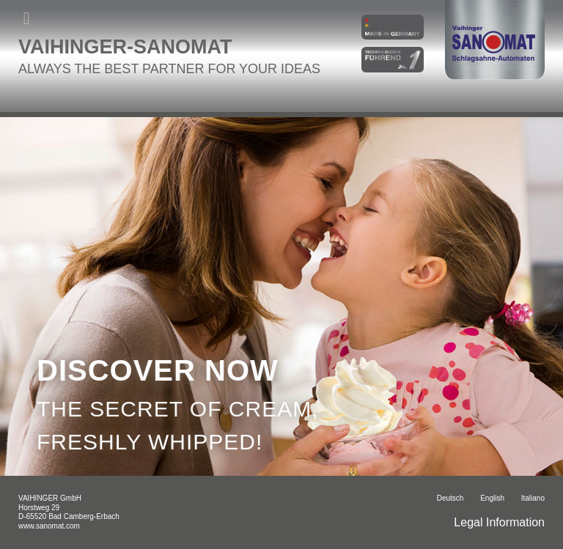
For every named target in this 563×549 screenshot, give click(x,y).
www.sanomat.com (49, 526)
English (492, 498)
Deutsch (450, 498)
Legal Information (499, 522)
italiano (533, 498)
